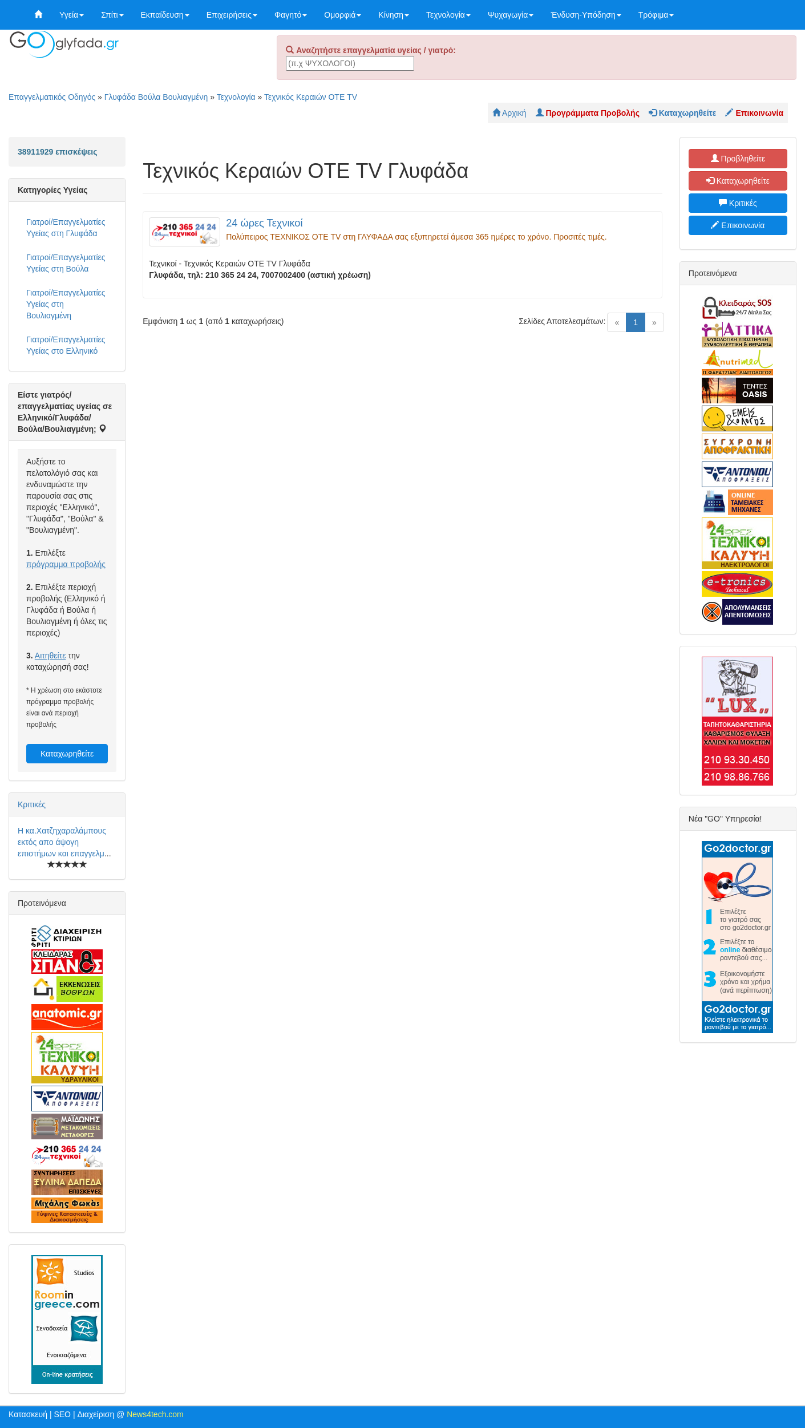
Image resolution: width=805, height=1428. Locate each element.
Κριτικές (32, 804)
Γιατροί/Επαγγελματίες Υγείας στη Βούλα (66, 263)
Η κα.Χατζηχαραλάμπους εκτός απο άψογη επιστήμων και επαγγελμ (62, 842)
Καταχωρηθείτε (67, 753)
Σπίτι (112, 14)
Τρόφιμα (656, 14)
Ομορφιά (342, 14)
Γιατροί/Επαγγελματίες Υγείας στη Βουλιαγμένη (66, 304)
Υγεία (71, 14)
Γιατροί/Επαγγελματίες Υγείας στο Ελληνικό (66, 345)
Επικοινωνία (737, 225)
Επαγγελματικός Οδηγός (52, 97)
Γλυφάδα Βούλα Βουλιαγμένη (156, 97)
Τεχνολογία (448, 14)
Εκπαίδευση (165, 14)
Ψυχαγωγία (511, 14)
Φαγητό (290, 14)
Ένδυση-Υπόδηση (586, 14)
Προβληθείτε (738, 158)
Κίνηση (393, 14)
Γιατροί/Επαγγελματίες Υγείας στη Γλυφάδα (66, 227)
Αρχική (509, 113)
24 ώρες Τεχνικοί (264, 223)
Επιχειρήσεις (232, 14)
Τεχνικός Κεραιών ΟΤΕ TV (310, 97)
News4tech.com (155, 1414)
